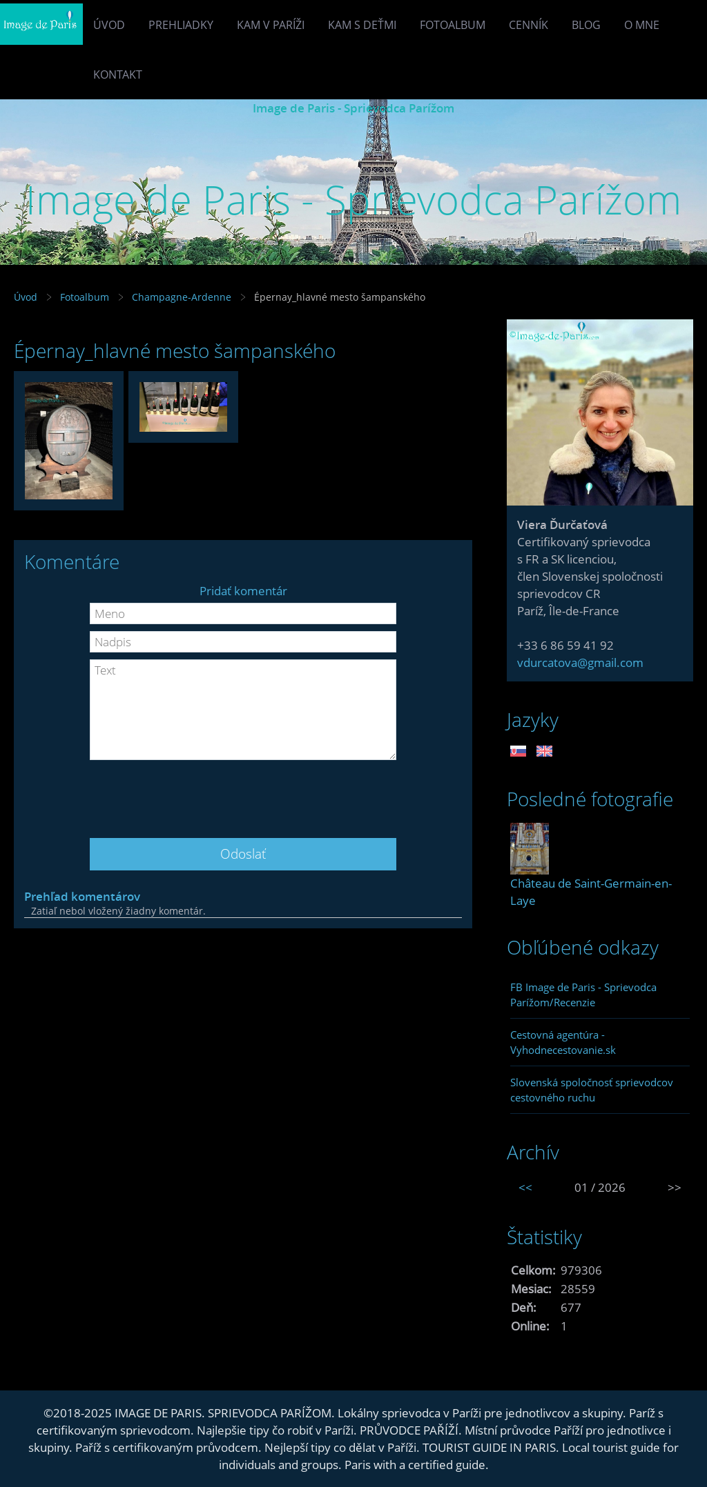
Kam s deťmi (362, 24)
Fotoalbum (452, 24)
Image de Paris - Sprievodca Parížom (353, 108)
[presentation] (243, 794)
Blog (586, 24)
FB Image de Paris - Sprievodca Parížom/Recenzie (583, 994)
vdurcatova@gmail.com (580, 662)
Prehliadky (180, 24)
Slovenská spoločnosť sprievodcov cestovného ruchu (591, 1089)
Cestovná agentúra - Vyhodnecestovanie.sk (563, 1042)
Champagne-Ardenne (181, 296)
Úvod (109, 24)
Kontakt (117, 74)
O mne (641, 24)
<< (525, 1187)
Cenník (528, 24)
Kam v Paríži (270, 24)
